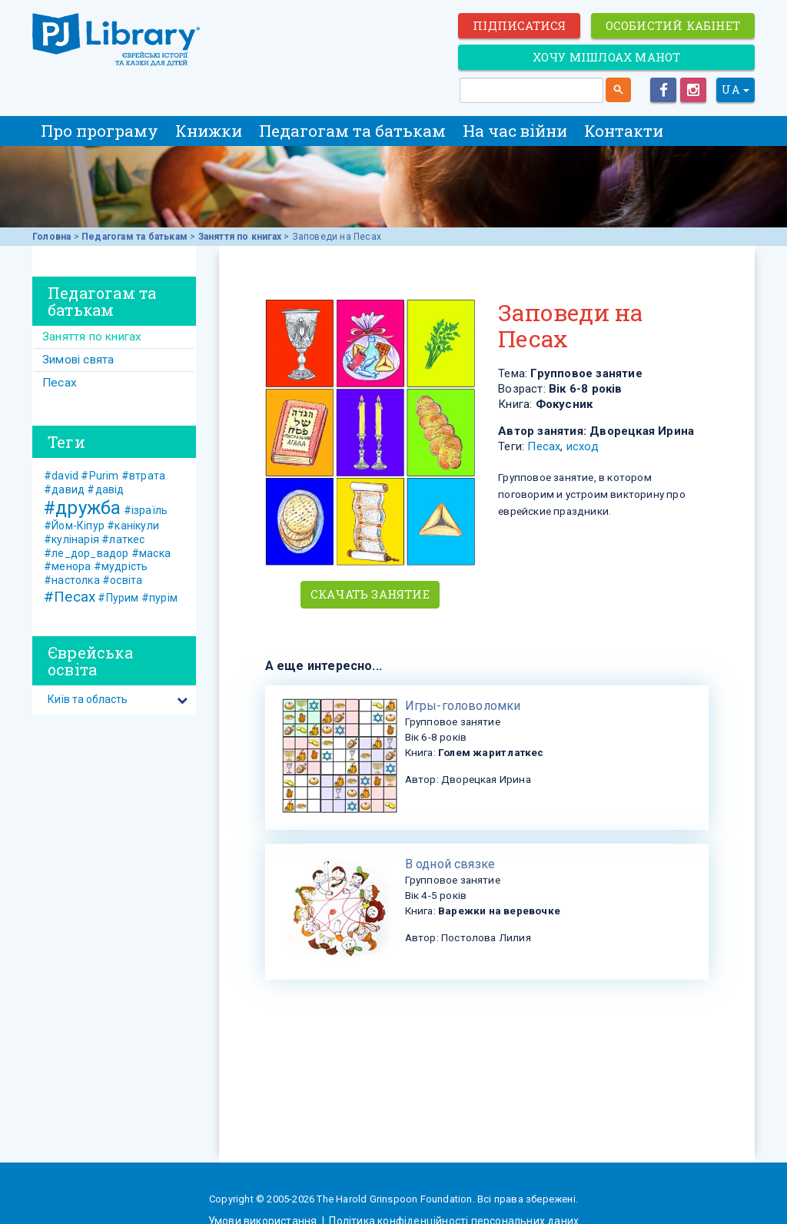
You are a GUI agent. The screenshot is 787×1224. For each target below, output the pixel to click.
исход (582, 446)
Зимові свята (78, 360)
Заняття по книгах (239, 236)
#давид (64, 489)
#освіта (122, 580)
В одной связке (450, 864)
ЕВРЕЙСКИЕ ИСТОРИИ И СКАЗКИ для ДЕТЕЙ (116, 40)
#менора (67, 566)
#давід (105, 489)
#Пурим (118, 598)
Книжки (208, 130)
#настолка (72, 580)
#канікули (133, 525)
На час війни (515, 130)
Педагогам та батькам (352, 130)
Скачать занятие (370, 594)
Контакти (623, 130)
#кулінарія (71, 539)
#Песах (69, 596)
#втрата (143, 475)
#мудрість (121, 566)
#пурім (159, 598)
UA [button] (735, 89)
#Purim (99, 475)
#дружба (82, 508)
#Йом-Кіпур (74, 525)
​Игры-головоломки (463, 705)
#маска (151, 553)
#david (61, 475)
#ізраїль (146, 510)
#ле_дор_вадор (86, 553)
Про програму (99, 130)
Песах (543, 446)
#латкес (122, 539)
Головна (51, 236)
